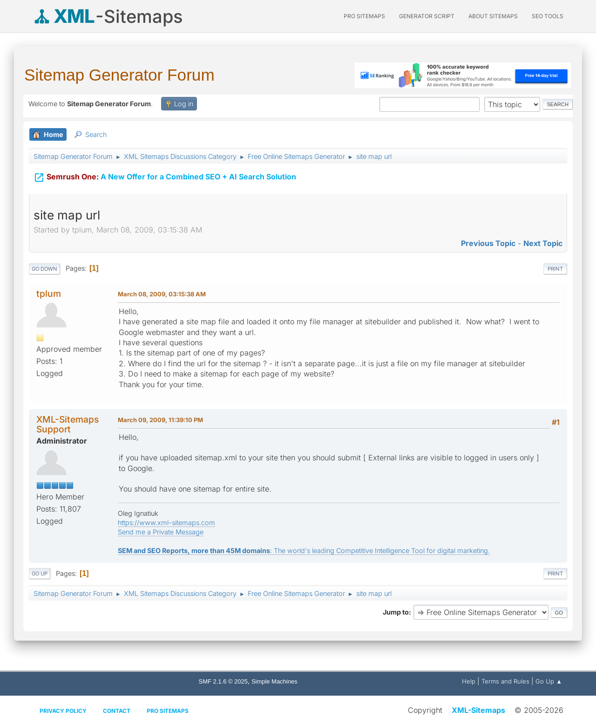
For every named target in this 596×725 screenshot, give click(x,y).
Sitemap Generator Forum (119, 75)
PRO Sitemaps (364, 16)
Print (555, 269)
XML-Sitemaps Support (67, 424)
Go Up (39, 573)
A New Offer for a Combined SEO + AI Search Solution (165, 175)
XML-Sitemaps (478, 710)
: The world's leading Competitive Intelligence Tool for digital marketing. (304, 550)
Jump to (396, 612)
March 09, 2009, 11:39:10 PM (160, 420)
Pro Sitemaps (168, 710)
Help (468, 681)
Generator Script (426, 16)
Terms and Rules (505, 681)
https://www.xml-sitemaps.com (166, 523)
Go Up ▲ (548, 681)
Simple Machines (274, 681)
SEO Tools (547, 16)
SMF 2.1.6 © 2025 (223, 681)
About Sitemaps (493, 16)
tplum (48, 293)
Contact (116, 710)
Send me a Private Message (160, 532)
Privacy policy (63, 710)
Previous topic (488, 243)
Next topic (542, 243)
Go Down (44, 269)
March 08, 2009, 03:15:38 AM (162, 294)
